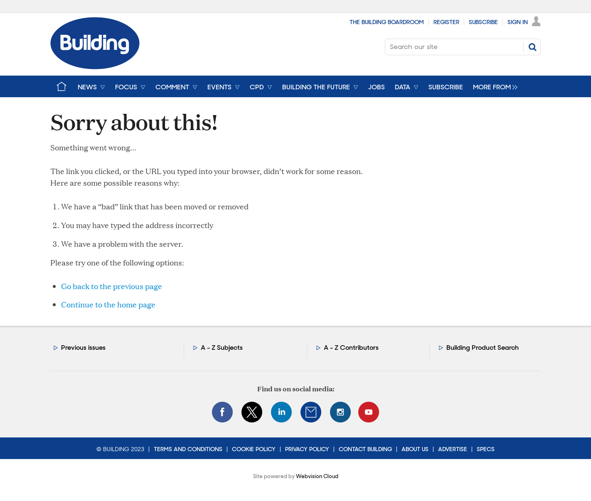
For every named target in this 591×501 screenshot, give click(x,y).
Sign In (517, 22)
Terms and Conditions (188, 449)
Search (532, 47)
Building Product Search (482, 347)
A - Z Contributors (351, 347)
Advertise (452, 449)
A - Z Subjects (222, 347)
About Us (414, 449)
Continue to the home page (108, 304)
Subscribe (483, 22)
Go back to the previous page (111, 286)
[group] (493, 86)
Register (446, 22)
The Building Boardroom (387, 22)
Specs (486, 449)
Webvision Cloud (317, 476)
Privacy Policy (307, 449)
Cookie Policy (254, 449)
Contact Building (365, 449)
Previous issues (83, 347)
